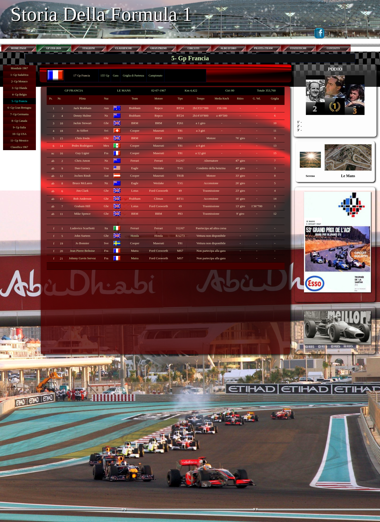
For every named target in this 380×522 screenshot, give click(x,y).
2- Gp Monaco (19, 81)
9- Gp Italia (19, 127)
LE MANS (124, 90)
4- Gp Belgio (19, 94)
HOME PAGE (18, 48)
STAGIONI (88, 48)
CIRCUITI (193, 48)
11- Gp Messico (19, 140)
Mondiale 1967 (19, 68)
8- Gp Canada (19, 120)
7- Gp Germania (19, 114)
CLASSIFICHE (123, 48)
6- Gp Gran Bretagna (19, 107)
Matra (135, 258)
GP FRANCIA (74, 90)
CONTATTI (333, 48)
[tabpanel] (165, 178)
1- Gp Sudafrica (19, 74)
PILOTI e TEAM (263, 48)
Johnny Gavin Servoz (82, 258)
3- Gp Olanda (19, 88)
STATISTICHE (298, 48)
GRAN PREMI (158, 48)
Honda (135, 235)
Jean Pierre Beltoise (82, 250)
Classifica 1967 (19, 147)
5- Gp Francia (19, 101)
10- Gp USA (19, 134)
